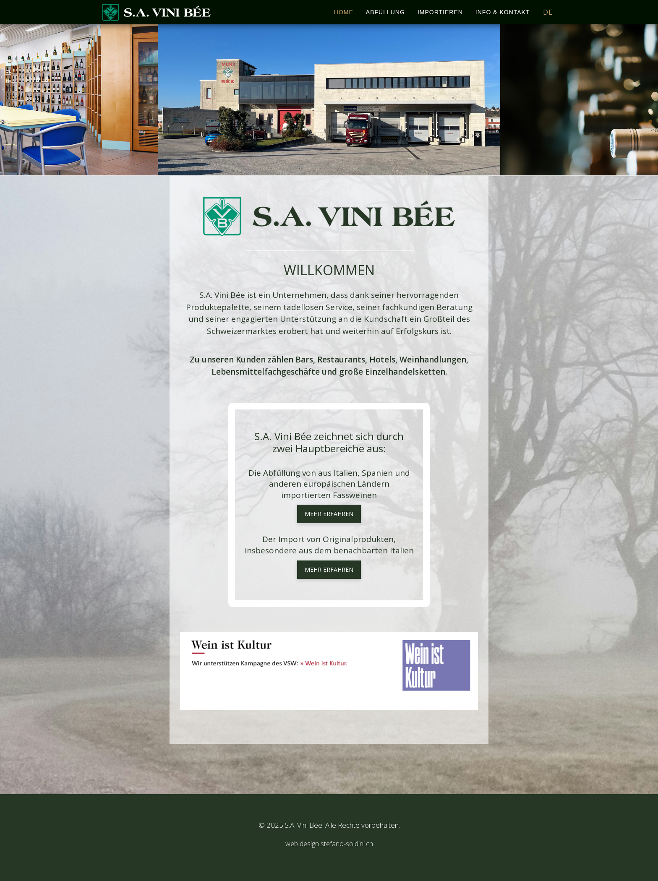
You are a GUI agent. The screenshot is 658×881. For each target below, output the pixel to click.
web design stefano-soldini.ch (329, 843)
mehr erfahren (329, 514)
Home (343, 12)
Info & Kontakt (502, 12)
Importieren (440, 12)
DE (548, 12)
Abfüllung (385, 12)
